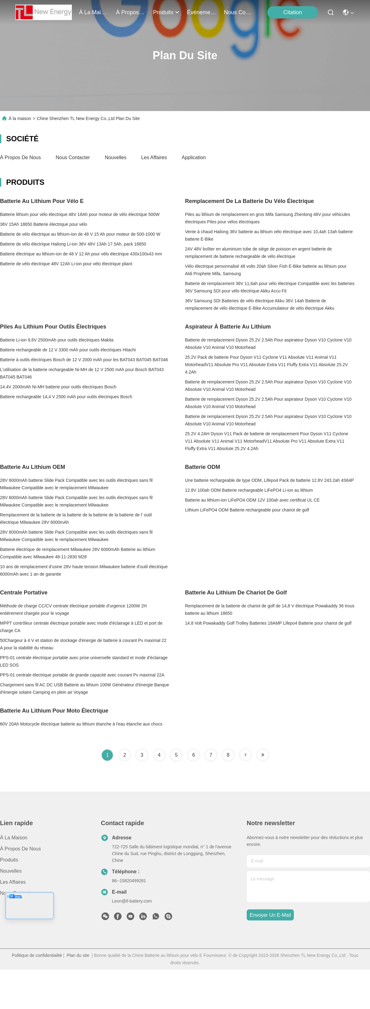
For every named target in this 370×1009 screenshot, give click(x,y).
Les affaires (154, 157)
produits (166, 12)
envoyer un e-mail (270, 915)
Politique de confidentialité (37, 955)
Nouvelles (115, 157)
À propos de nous (131, 12)
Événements (201, 12)
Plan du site (78, 955)
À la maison (94, 12)
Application (194, 157)
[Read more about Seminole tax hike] (245, 754)
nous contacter (238, 12)
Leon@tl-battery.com (132, 901)
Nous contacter (73, 157)
